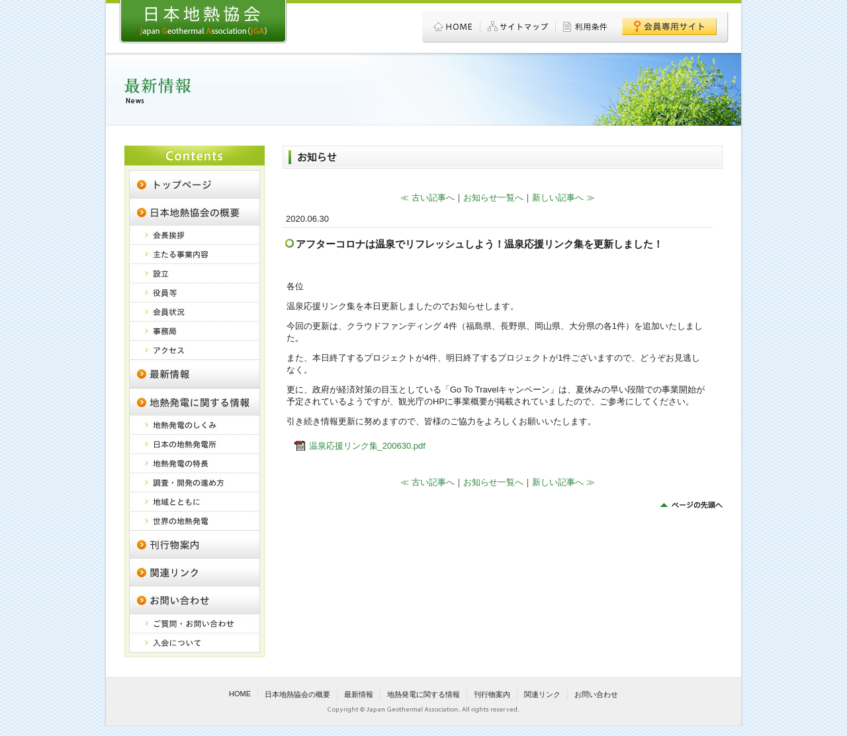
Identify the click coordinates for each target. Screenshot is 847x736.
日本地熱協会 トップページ (194, 184)
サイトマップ (518, 27)
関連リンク (194, 572)
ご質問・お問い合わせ (194, 623)
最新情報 (358, 694)
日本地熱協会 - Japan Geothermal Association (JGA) (203, 22)
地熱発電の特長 (194, 463)
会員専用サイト (669, 26)
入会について (194, 643)
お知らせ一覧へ (493, 198)
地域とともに (194, 502)
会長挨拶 (194, 235)
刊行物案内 (194, 544)
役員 (194, 292)
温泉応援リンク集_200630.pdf (367, 446)
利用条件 (586, 27)
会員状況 (194, 312)
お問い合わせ (596, 694)
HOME (454, 27)
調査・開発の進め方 (194, 482)
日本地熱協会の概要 (194, 212)
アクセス (194, 350)
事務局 (194, 331)
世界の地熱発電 (194, 521)
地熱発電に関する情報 (194, 402)
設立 (194, 273)
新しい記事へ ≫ (563, 198)
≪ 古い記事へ (427, 198)
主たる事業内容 (194, 254)
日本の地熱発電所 (194, 444)
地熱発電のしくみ (194, 425)
